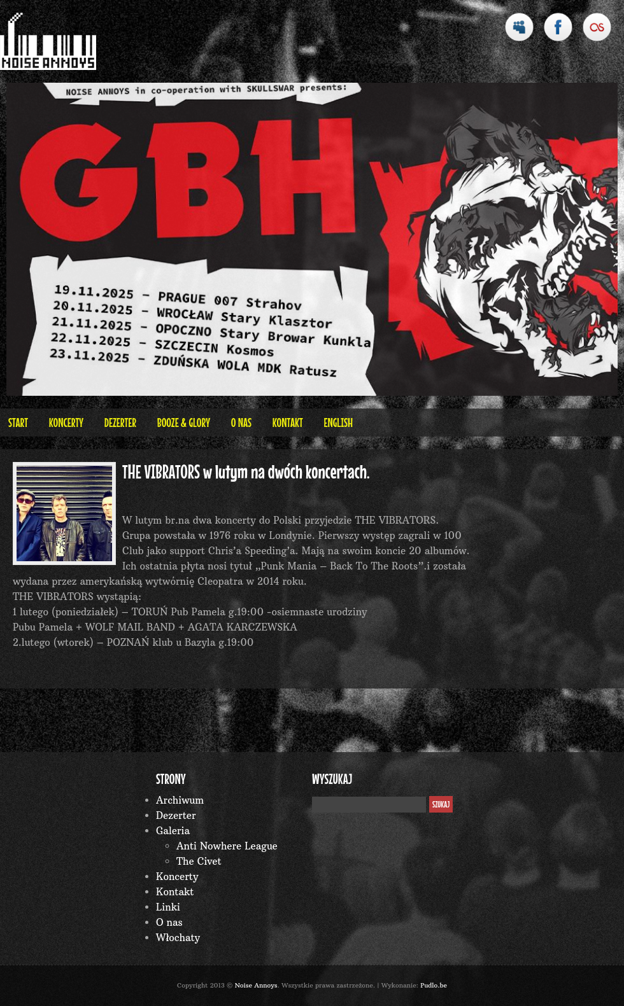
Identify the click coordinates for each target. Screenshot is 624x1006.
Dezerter (120, 422)
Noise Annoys (256, 985)
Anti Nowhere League (227, 846)
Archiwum (180, 800)
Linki (168, 907)
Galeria (173, 831)
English (338, 422)
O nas (241, 422)
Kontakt (288, 422)
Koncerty (66, 422)
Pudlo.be (433, 985)
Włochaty (178, 938)
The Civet (199, 861)
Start (18, 422)
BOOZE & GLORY (183, 422)
